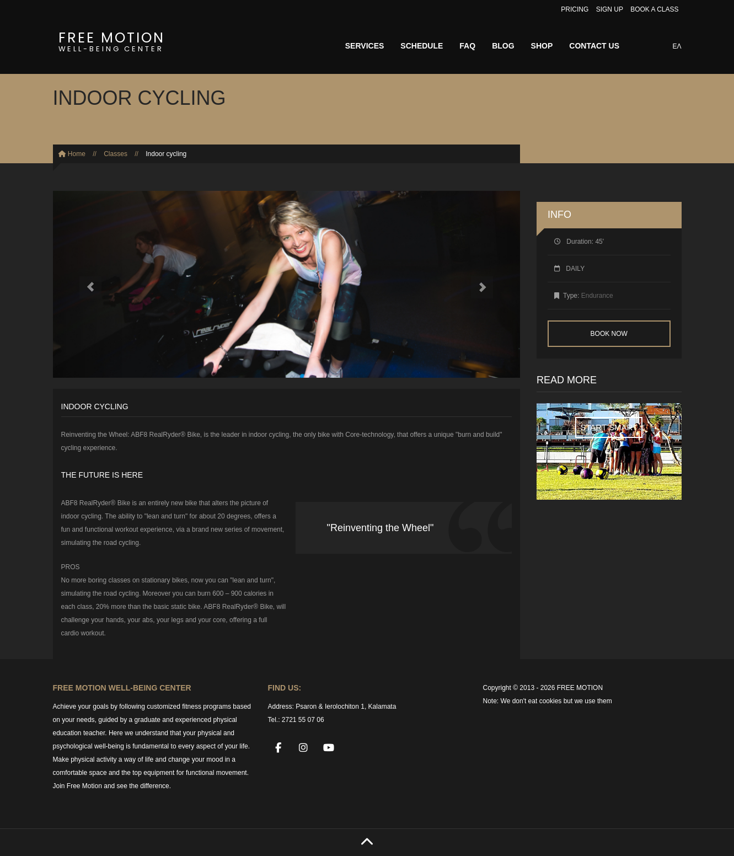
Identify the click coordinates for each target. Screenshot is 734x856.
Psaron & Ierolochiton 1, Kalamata (346, 706)
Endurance (597, 295)
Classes (115, 154)
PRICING (574, 9)
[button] (88, 284)
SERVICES (364, 45)
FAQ (467, 45)
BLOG (503, 45)
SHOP (542, 45)
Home (71, 154)
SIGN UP (609, 9)
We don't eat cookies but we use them (556, 701)
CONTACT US (594, 45)
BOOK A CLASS (654, 9)
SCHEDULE (421, 45)
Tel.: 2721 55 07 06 (296, 720)
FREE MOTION (111, 40)
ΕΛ (676, 46)
